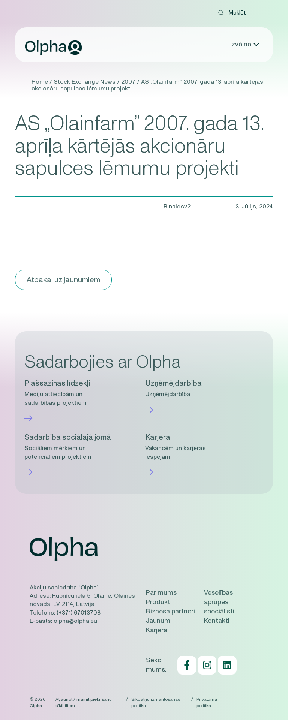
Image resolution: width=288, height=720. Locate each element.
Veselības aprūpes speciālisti (219, 602)
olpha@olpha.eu (75, 621)
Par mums (161, 593)
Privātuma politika (206, 702)
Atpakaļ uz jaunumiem (63, 280)
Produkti (159, 602)
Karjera (156, 630)
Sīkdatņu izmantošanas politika (155, 702)
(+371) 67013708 (78, 613)
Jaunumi (159, 621)
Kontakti (217, 621)
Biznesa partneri (170, 611)
